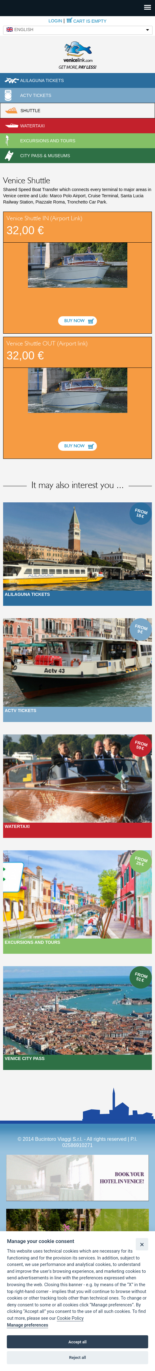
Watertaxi (32, 125)
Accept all (77, 1342)
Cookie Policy (70, 1318)
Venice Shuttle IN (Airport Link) (44, 218)
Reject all (77, 1357)
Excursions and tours (47, 140)
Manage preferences (27, 1325)
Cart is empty (90, 21)
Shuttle (30, 110)
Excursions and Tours (32, 942)
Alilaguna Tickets (27, 594)
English (23, 29)
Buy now (74, 321)
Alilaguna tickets (42, 80)
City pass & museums (45, 155)
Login (55, 20)
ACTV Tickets (35, 95)
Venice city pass (25, 1058)
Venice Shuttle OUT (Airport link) (47, 343)
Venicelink (77, 54)
